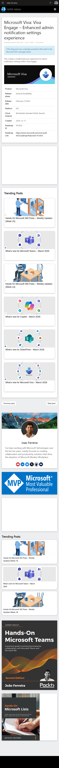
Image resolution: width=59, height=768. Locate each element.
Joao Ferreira (29, 442)
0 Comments (39, 42)
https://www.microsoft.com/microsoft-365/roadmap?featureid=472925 (31, 134)
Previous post (9, 403)
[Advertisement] (29, 165)
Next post (51, 403)
